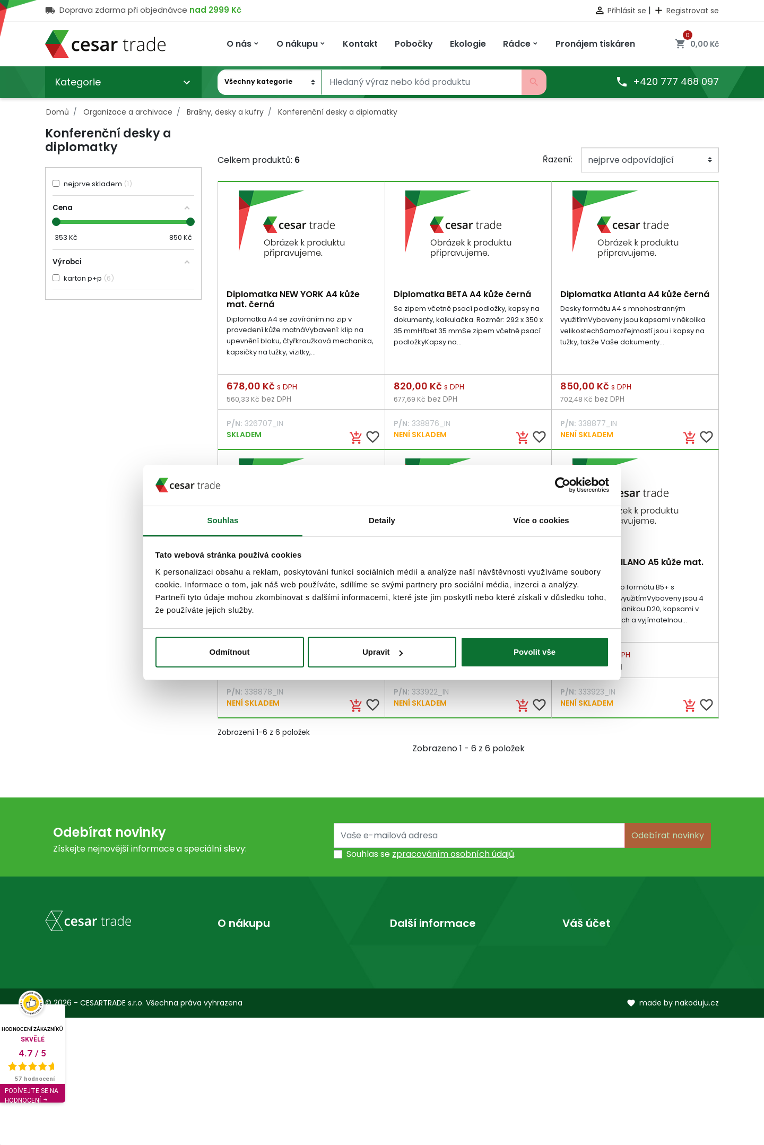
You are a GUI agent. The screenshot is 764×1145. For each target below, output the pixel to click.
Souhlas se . (431, 856)
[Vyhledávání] (422, 82)
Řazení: (557, 159)
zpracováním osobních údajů (453, 856)
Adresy (577, 1018)
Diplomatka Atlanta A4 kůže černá (634, 294)
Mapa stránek (247, 1001)
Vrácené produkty (600, 967)
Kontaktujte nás (250, 984)
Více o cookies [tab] (541, 520)
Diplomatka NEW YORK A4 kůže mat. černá (293, 299)
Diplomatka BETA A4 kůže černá (462, 294)
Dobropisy (583, 1001)
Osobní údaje (589, 950)
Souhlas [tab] (222, 520)
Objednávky (587, 984)
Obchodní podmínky (261, 967)
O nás (402, 950)
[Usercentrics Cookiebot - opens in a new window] (562, 485)
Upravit (382, 651)
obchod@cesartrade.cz (108, 1061)
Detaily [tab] (382, 520)
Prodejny (408, 967)
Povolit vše (534, 651)
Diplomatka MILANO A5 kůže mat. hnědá (632, 568)
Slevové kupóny (595, 1035)
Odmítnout (230, 651)
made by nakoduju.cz (673, 1130)
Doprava (236, 950)
